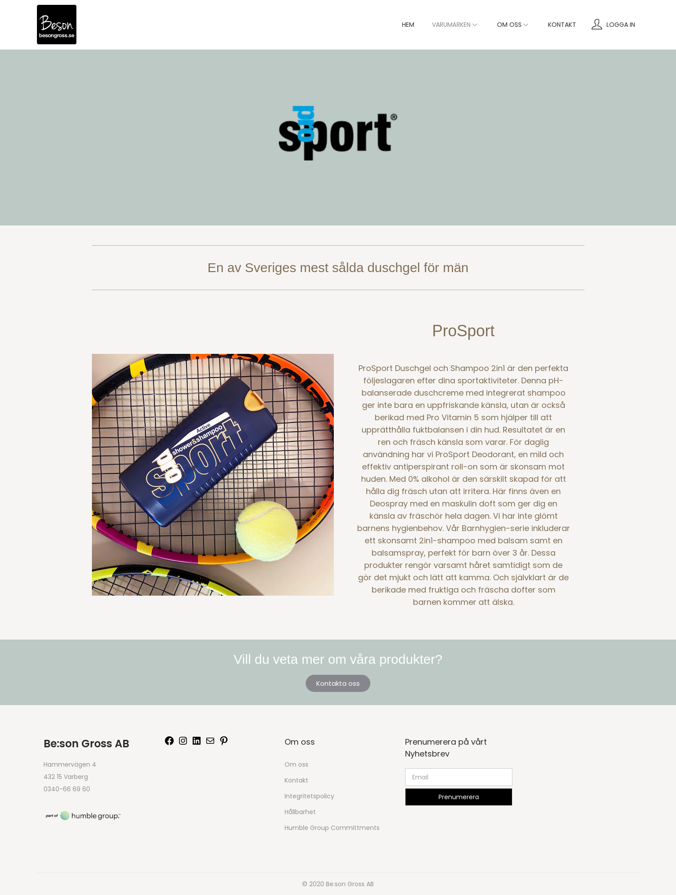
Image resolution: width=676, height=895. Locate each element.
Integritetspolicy (309, 796)
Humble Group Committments (332, 827)
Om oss (296, 764)
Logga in (621, 24)
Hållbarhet (300, 812)
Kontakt (296, 780)
